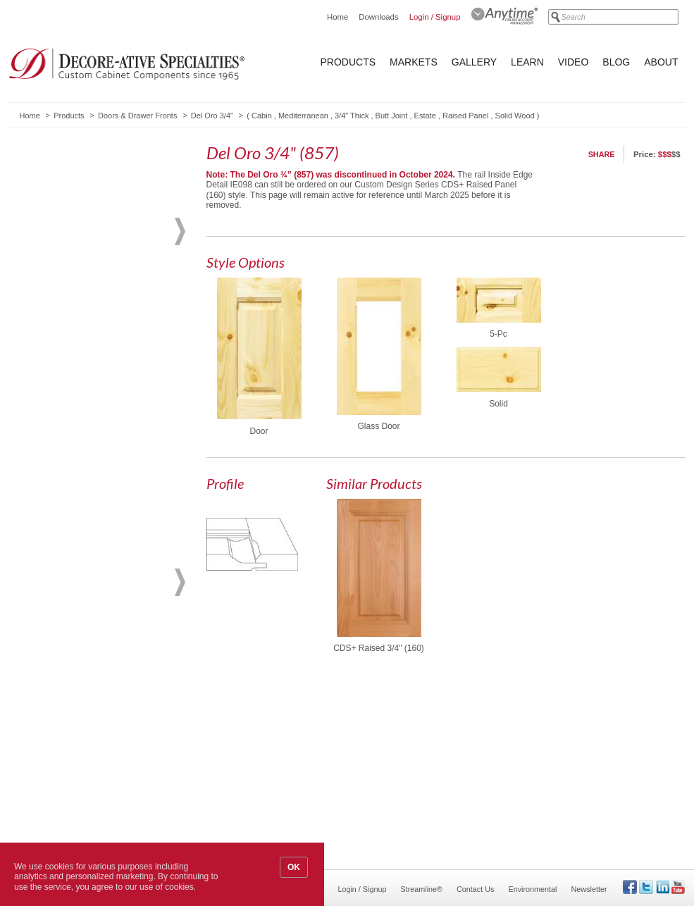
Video (573, 62)
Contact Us (475, 889)
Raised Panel (465, 115)
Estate (425, 115)
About (661, 62)
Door (258, 431)
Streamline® (422, 889)
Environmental (532, 889)
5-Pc (498, 334)
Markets (414, 62)
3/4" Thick (351, 115)
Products (348, 62)
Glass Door (378, 426)
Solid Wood (515, 115)
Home (337, 17)
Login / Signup (435, 17)
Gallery (474, 62)
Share (601, 154)
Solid (498, 404)
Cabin (262, 115)
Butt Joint (392, 115)
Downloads (378, 17)
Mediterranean (303, 115)
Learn (527, 62)
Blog (616, 62)
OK (293, 867)
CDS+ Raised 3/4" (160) (378, 648)
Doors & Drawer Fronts (137, 115)
